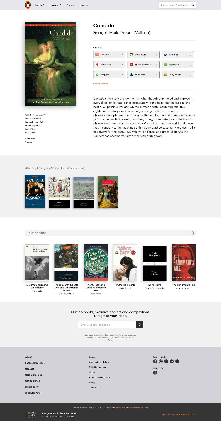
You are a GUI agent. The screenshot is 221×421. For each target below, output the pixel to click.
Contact (29, 369)
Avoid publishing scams (99, 377)
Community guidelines (99, 362)
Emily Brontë (125, 288)
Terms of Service (136, 407)
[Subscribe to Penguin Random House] (139, 324)
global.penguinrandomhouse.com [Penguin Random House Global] (179, 414)
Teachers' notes (33, 393)
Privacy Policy (121, 407)
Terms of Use (119, 337)
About (28, 357)
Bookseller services (35, 363)
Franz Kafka (37, 290)
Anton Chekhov (66, 293)
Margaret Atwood (184, 288)
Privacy (92, 382)
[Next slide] (193, 233)
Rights (92, 372)
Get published (32, 381)
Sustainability (32, 387)
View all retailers (100, 83)
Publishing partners (97, 367)
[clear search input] (193, 5)
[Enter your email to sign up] (107, 324)
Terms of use (95, 387)
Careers (92, 357)
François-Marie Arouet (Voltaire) (121, 32)
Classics (28, 141)
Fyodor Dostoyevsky (154, 288)
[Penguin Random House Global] (33, 414)
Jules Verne (95, 293)
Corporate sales (33, 375)
